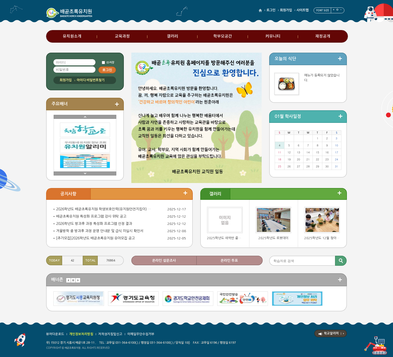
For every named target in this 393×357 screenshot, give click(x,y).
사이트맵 (303, 10)
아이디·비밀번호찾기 (91, 80)
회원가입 (286, 10)
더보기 (185, 193)
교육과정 (122, 36)
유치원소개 (72, 36)
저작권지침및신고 (110, 334)
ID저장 (110, 62)
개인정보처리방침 (81, 334)
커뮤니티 (272, 36)
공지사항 (68, 194)
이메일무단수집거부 (140, 334)
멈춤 (73, 280)
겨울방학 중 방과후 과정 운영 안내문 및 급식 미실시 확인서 (99, 231)
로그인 (270, 10)
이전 (68, 280)
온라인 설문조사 (164, 260)
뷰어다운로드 (55, 334)
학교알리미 (331, 333)
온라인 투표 (229, 260)
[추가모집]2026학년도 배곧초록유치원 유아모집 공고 (95, 238)
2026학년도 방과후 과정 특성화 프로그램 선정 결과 (94, 223)
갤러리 (172, 36)
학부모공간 (222, 36)
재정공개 (322, 36)
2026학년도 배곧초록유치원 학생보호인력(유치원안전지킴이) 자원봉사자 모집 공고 (104, 209)
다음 (77, 280)
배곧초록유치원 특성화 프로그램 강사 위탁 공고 (91, 216)
